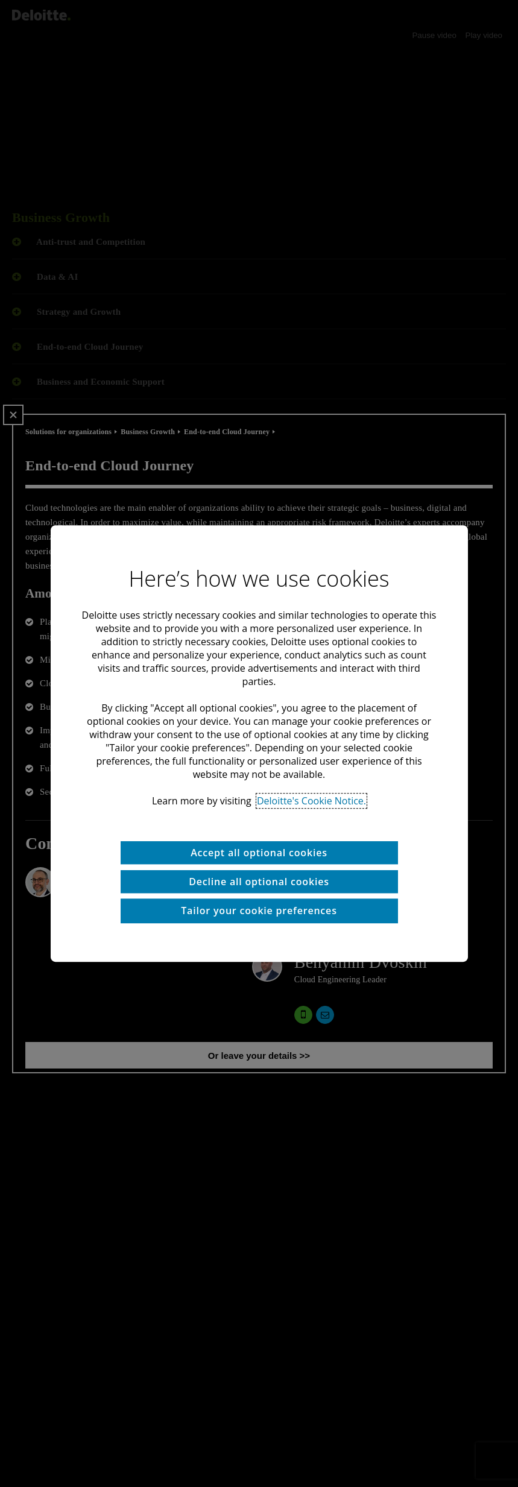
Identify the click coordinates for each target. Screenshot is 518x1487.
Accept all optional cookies (259, 852)
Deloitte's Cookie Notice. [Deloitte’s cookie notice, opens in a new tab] (311, 800)
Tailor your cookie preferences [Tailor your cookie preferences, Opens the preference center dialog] (258, 910)
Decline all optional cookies (259, 881)
